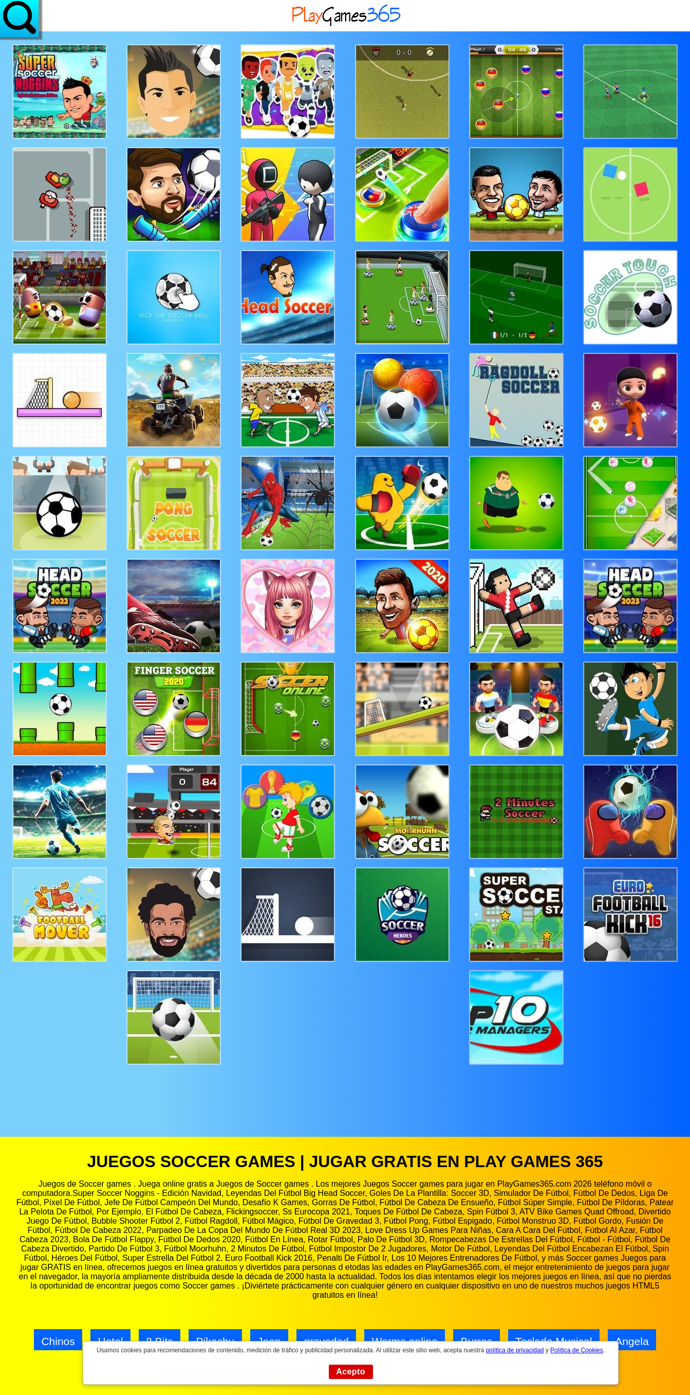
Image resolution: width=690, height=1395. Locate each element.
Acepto (350, 1371)
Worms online (405, 1341)
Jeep (269, 1341)
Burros (476, 1341)
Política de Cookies (576, 1350)
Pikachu (215, 1341)
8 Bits (159, 1341)
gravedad (326, 1341)
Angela (631, 1341)
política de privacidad (515, 1350)
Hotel (110, 1341)
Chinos (57, 1341)
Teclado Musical (553, 1341)
